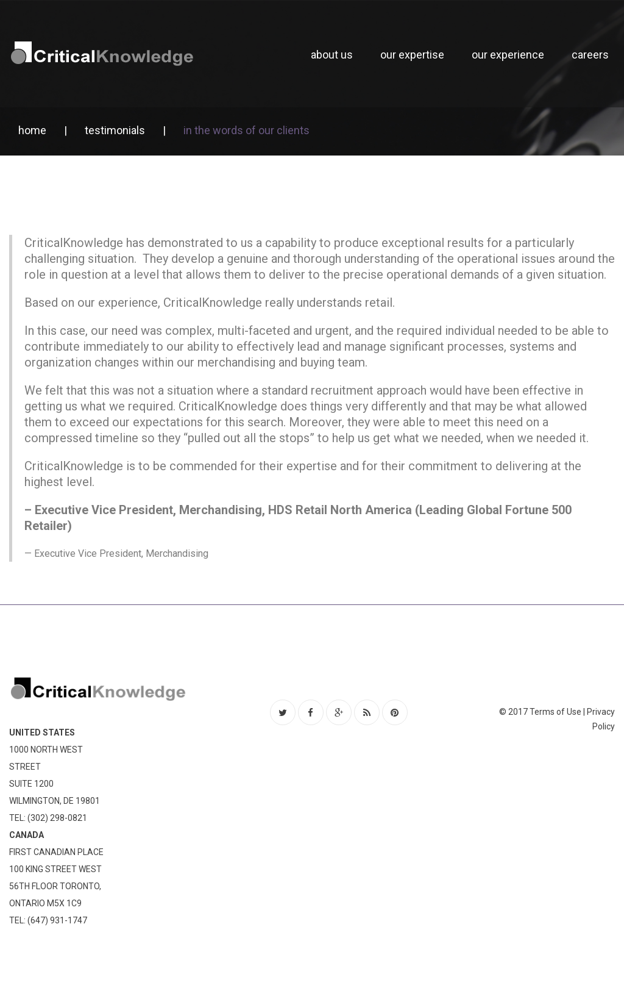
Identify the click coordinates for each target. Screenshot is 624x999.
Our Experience (508, 54)
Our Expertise (412, 54)
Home (32, 130)
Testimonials (115, 130)
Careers (590, 54)
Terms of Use (555, 712)
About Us (332, 54)
